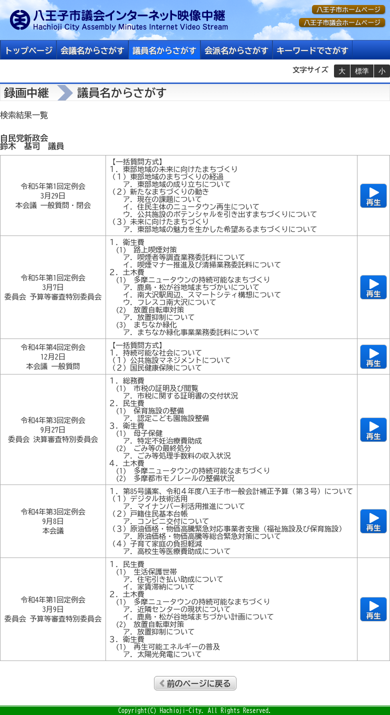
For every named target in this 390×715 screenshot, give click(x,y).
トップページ (28, 50)
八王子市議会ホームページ (342, 23)
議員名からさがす (164, 50)
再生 (373, 202)
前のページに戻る (199, 684)
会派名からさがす (236, 50)
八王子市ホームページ (348, 9)
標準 (362, 71)
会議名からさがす (92, 50)
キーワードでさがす (312, 50)
